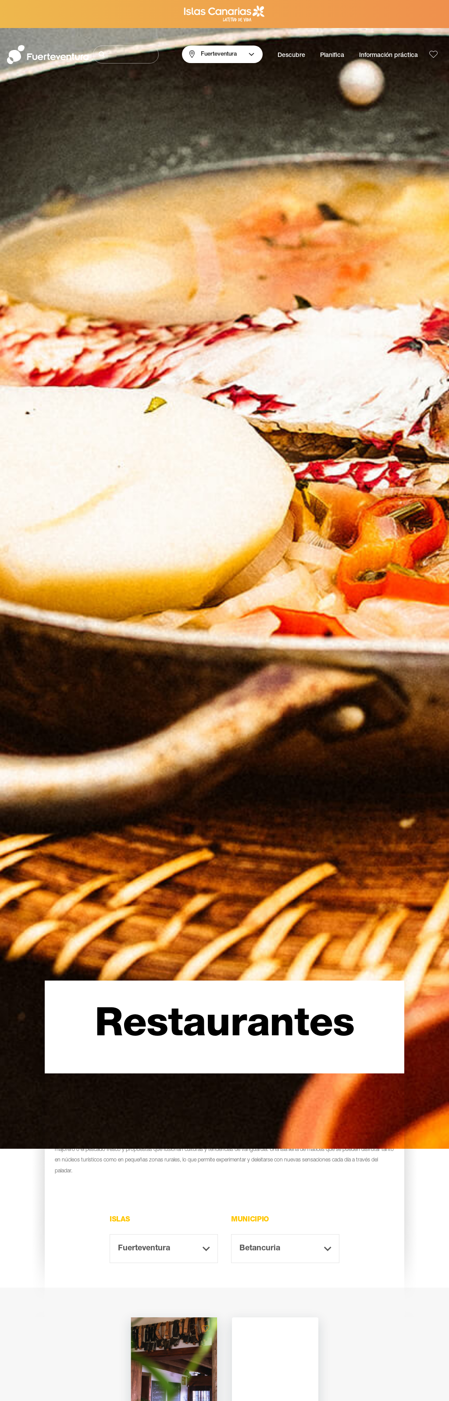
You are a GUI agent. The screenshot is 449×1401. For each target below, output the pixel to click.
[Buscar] (126, 55)
